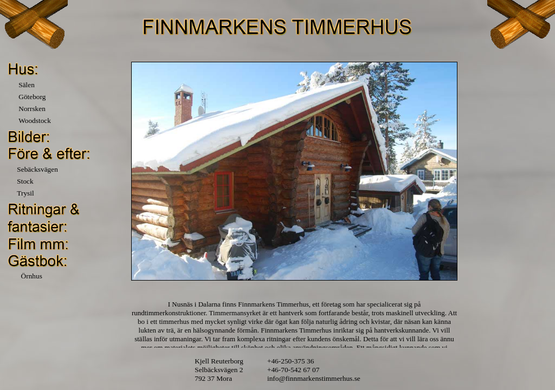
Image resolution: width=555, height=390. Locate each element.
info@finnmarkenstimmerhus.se (313, 378)
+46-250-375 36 (290, 361)
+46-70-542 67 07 (293, 370)
